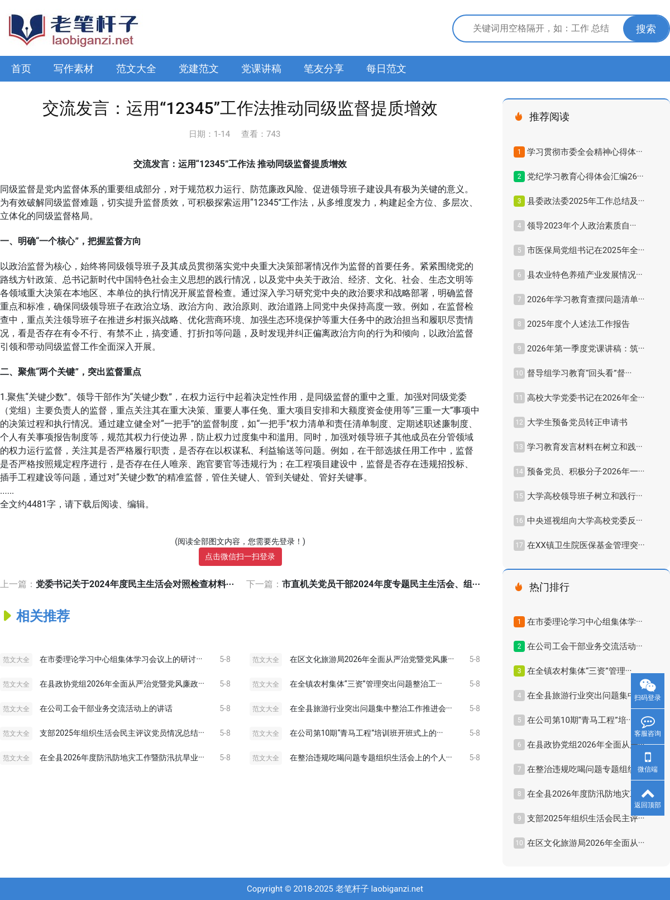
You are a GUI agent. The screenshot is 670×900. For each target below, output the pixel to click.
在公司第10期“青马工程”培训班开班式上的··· (366, 732)
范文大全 (136, 68)
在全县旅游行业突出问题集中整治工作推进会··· (371, 708)
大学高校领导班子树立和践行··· (585, 496)
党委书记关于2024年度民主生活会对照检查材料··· (135, 584)
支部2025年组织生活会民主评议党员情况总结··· (122, 732)
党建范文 (199, 68)
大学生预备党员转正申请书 (577, 422)
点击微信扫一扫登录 (240, 556)
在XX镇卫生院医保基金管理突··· (586, 545)
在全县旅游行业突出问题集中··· (585, 696)
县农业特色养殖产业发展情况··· (585, 275)
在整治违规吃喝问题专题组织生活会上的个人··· (371, 757)
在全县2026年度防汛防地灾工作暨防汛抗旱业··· (122, 757)
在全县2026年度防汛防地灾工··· (585, 794)
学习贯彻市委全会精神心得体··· (585, 152)
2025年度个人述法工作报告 (578, 324)
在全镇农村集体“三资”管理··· (579, 671)
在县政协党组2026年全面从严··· (585, 745)
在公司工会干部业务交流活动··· (585, 646)
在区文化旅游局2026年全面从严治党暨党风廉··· (372, 659)
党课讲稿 (261, 68)
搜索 (646, 29)
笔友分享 (324, 68)
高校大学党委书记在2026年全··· (585, 398)
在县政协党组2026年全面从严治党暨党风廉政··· (122, 683)
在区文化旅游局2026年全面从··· (585, 843)
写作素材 (74, 68)
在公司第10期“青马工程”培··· (580, 720)
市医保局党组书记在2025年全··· (585, 250)
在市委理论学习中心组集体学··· (585, 622)
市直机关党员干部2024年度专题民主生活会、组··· (381, 584)
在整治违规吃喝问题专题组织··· (585, 769)
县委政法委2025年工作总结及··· (585, 201)
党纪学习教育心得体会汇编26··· (585, 177)
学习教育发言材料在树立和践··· (585, 447)
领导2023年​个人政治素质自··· (581, 226)
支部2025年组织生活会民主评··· (585, 818)
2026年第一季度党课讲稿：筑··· (585, 349)
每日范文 (386, 68)
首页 (21, 68)
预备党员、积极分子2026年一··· (585, 471)
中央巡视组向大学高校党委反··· (585, 521)
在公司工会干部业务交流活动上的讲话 (106, 708)
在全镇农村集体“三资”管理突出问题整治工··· (366, 683)
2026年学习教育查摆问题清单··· (585, 299)
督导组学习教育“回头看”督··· (579, 373)
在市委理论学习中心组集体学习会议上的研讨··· (121, 659)
